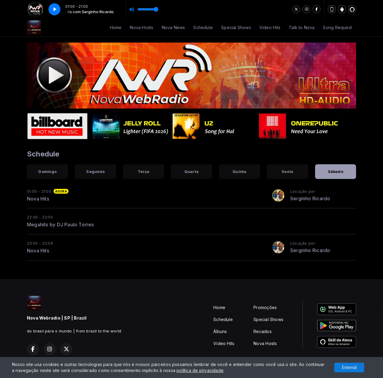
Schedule (203, 27)
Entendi (349, 367)
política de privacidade (200, 370)
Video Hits (269, 27)
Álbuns (220, 331)
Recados (262, 331)
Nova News (173, 27)
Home (116, 27)
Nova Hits (38, 199)
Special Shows (236, 27)
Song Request (337, 27)
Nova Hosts (141, 27)
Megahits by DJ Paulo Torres (60, 225)
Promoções (265, 307)
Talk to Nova (302, 27)
